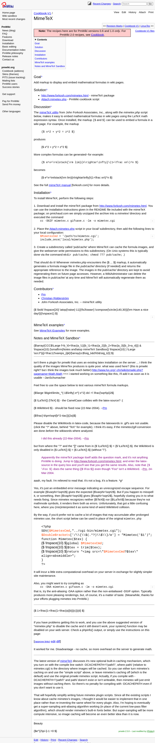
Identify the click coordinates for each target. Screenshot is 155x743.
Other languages (11, 111)
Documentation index (13, 49)
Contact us (8, 59)
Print (150, 12)
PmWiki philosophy (12, 53)
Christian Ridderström (55, 297)
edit (53, 638)
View (116, 12)
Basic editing (9, 46)
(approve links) (42, 638)
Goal (37, 43)
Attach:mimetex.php (54, 99)
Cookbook (97, 34)
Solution (39, 47)
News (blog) (8, 30)
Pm (43, 293)
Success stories (11, 87)
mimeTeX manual (60, 184)
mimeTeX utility (49, 112)
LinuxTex (145, 26)
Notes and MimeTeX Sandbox (50, 66)
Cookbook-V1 (42, 13)
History (132, 12)
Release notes (10, 56)
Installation (8, 43)
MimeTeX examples (45, 62)
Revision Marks (114, 26)
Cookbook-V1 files (144, 31)
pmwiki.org (8, 67)
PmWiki (6, 26)
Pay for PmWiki (10, 101)
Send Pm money (11, 104)
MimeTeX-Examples (52, 329)
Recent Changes (102, 3)
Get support (8, 94)
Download (7, 40)
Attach (142, 12)
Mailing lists (8, 80)
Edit (124, 12)
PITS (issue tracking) (13, 77)
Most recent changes (13, 19)
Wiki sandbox (9, 15)
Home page (8, 12)
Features (7, 37)
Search (116, 3)
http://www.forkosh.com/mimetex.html (64, 95)
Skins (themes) (10, 74)
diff (58, 638)
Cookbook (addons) (13, 70)
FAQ (4, 33)
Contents (42, 39)
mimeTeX (66, 657)
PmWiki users (9, 83)
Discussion (40, 51)
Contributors (41, 58)
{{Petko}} (150, 728)
